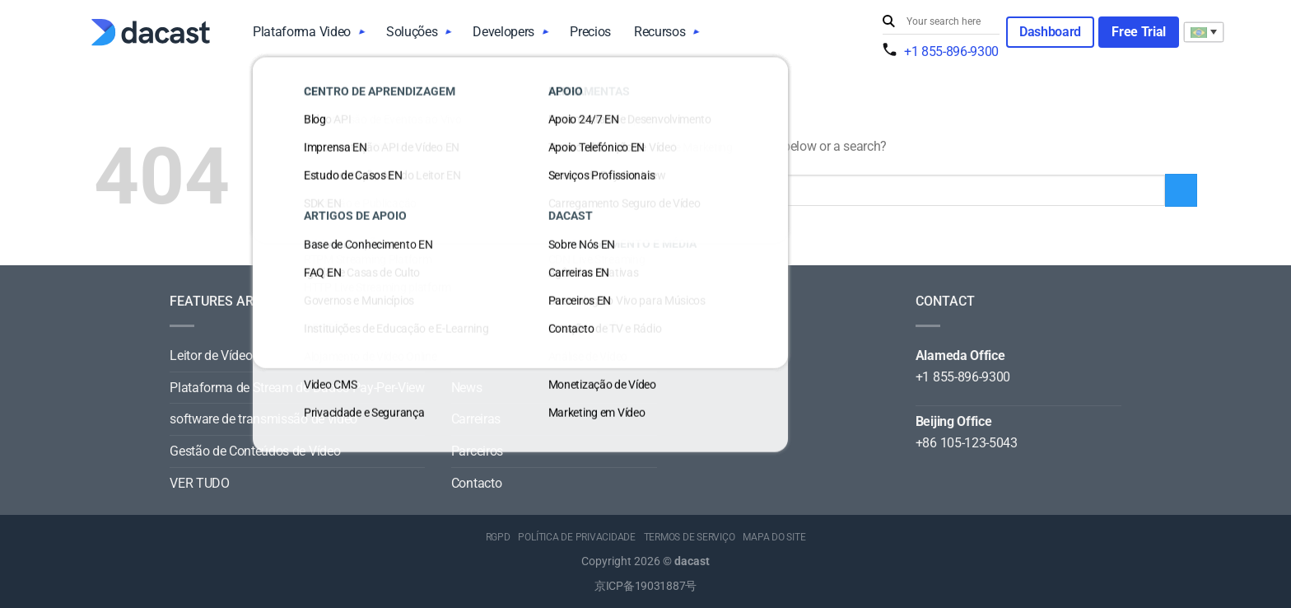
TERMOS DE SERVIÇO (689, 537)
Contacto (476, 483)
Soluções (411, 32)
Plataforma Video (302, 32)
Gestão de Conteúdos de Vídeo (255, 451)
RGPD (498, 537)
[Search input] (949, 21)
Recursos (659, 32)
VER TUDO (199, 483)
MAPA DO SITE (774, 537)
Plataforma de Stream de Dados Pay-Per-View (297, 387)
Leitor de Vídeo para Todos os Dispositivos (288, 355)
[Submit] (891, 22)
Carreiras (476, 419)
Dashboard (1050, 32)
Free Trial (1139, 32)
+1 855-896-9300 (951, 51)
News (466, 387)
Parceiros (477, 451)
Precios (590, 32)
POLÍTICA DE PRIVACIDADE (576, 537)
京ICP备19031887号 (645, 586)
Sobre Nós (480, 355)
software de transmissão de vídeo (263, 419)
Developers (503, 32)
